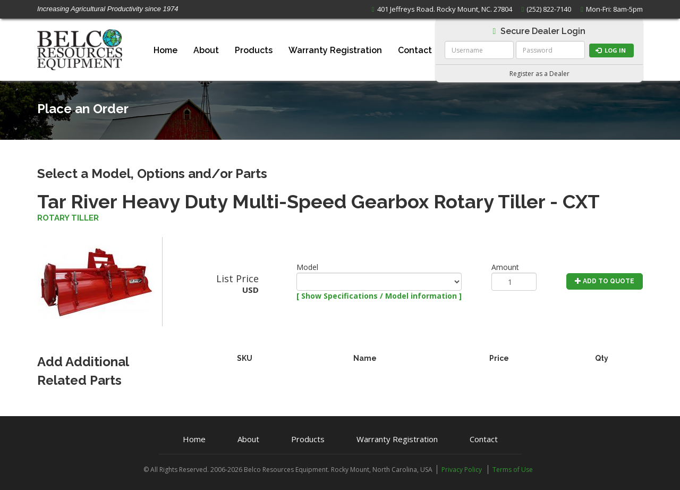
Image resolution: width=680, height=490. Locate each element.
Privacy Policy (461, 469)
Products (254, 50)
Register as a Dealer (539, 73)
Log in (611, 50)
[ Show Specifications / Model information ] (379, 296)
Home (165, 50)
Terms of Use (512, 469)
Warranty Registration (335, 50)
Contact (415, 50)
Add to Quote (604, 281)
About (206, 50)
